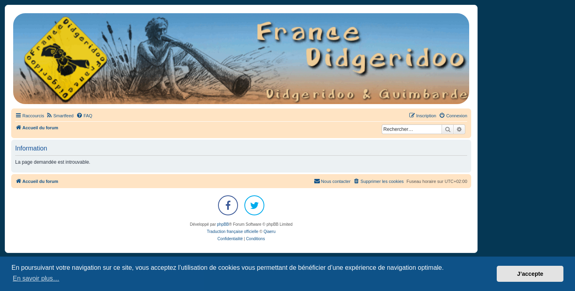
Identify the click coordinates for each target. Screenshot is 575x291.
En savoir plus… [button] (36, 278)
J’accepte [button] (530, 274)
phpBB (223, 224)
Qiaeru (270, 231)
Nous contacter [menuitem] (332, 181)
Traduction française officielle (232, 231)
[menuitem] (59, 115)
